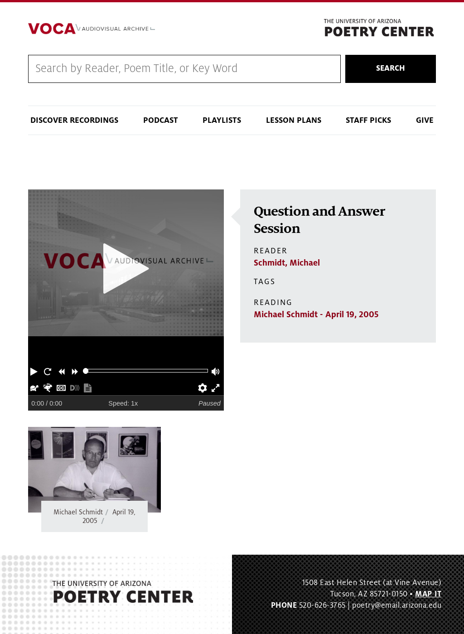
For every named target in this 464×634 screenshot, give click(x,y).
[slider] (86, 371)
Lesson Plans (293, 120)
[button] (34, 370)
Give (425, 120)
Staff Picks (368, 120)
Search (390, 68)
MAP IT (428, 594)
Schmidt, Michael (287, 262)
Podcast (160, 120)
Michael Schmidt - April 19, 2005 (316, 314)
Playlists (222, 120)
